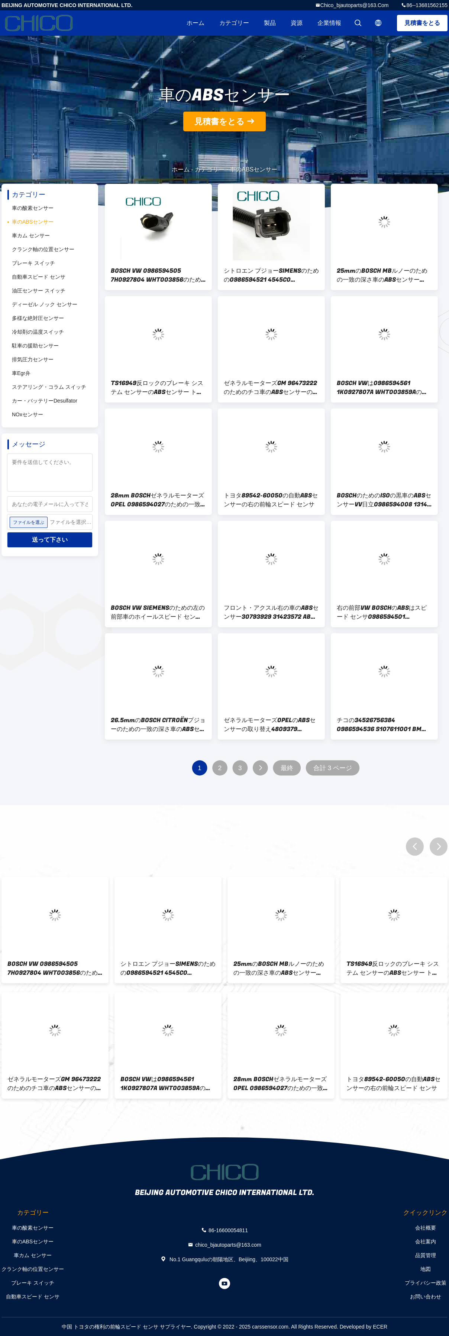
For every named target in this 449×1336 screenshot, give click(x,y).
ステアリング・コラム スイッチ (49, 387)
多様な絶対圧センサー (38, 318)
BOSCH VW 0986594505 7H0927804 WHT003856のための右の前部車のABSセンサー (156, 275)
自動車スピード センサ (38, 277)
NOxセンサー (27, 414)
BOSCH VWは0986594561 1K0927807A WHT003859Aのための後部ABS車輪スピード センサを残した (382, 388)
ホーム (195, 23)
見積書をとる (422, 23)
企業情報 (329, 23)
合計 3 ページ (332, 768)
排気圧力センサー (33, 359)
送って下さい (50, 539)
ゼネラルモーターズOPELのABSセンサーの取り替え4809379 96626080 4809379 (270, 725)
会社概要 (425, 1228)
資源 (297, 23)
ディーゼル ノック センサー (44, 304)
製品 (270, 23)
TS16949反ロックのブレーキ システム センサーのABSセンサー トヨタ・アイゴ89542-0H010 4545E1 (157, 388)
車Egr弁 (21, 373)
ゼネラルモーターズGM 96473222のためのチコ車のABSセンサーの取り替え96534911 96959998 (271, 388)
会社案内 (425, 1241)
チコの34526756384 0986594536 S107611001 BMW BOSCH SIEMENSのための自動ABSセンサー (384, 725)
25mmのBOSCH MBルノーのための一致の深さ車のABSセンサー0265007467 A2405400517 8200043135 (382, 275)
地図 (425, 1269)
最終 (287, 768)
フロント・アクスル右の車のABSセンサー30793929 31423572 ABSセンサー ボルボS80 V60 (271, 612)
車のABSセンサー (33, 222)
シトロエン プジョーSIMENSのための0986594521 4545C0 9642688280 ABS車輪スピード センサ (271, 275)
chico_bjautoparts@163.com (354, 5)
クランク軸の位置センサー (43, 249)
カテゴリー (234, 23)
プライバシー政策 (425, 1283)
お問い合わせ (425, 1297)
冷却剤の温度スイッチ (38, 332)
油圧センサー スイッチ (38, 291)
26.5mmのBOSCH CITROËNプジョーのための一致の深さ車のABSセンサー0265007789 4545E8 (158, 725)
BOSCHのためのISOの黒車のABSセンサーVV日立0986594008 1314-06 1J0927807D (384, 500)
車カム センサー (31, 235)
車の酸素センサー (33, 208)
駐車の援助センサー (35, 346)
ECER (380, 1327)
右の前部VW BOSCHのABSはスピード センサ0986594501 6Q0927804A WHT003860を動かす (384, 612)
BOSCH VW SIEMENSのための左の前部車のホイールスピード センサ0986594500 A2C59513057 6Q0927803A (158, 612)
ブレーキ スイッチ (33, 263)
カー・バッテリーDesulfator (44, 401)
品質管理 (425, 1255)
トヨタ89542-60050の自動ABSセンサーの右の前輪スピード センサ (271, 500)
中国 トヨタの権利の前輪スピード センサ (110, 1327)
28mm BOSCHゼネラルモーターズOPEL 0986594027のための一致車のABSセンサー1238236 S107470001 (157, 500)
